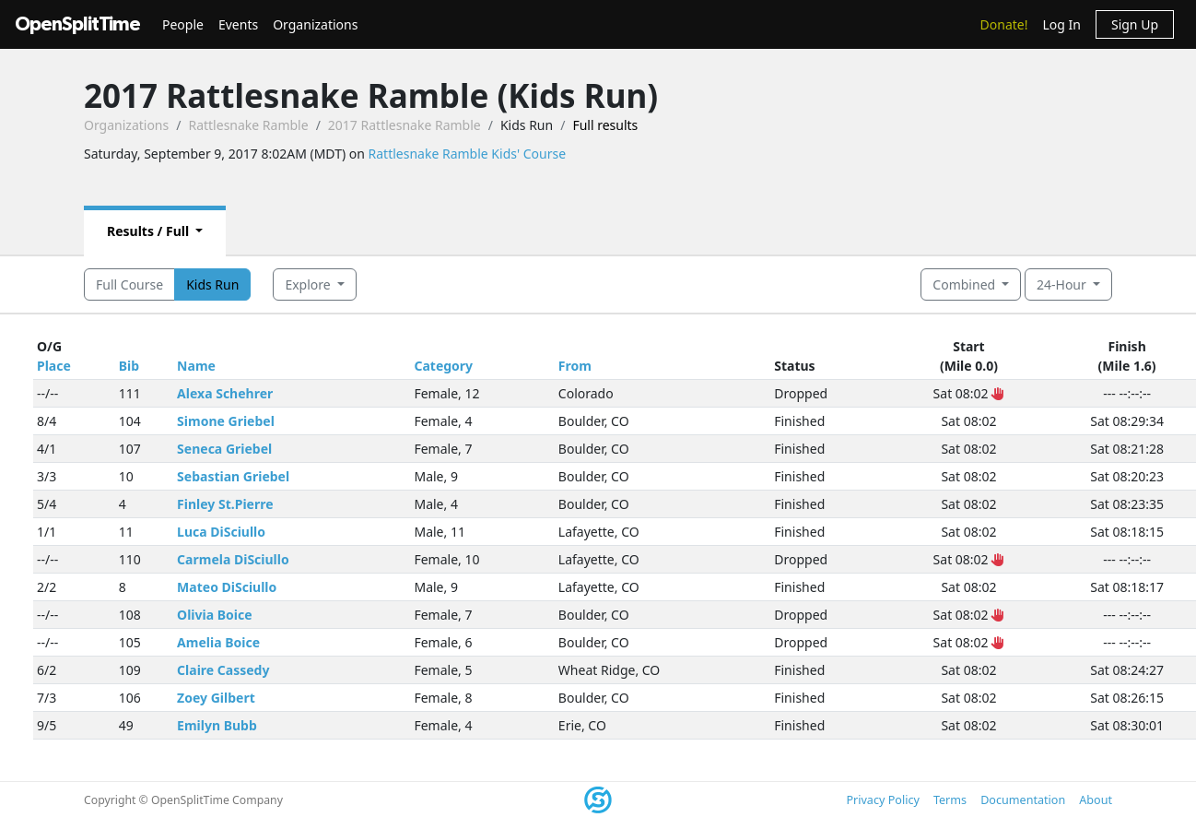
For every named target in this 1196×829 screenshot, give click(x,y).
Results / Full (150, 231)
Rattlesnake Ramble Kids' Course (468, 153)
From (575, 365)
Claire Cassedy (223, 670)
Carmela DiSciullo (233, 559)
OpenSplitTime (77, 24)
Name (196, 365)
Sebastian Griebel (233, 476)
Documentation (1022, 800)
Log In (1061, 24)
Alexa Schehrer (225, 393)
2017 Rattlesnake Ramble (404, 125)
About (1095, 800)
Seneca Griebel (224, 448)
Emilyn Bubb (217, 725)
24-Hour (1063, 284)
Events (238, 24)
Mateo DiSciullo (226, 587)
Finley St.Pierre (225, 504)
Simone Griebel (226, 421)
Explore (309, 284)
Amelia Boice (218, 642)
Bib (129, 365)
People (183, 24)
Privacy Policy (882, 800)
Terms (950, 800)
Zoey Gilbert (216, 697)
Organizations (315, 24)
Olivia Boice (214, 614)
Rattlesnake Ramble (248, 125)
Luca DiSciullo (221, 531)
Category (443, 365)
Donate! (1004, 24)
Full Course (129, 284)
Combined (965, 284)
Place (54, 365)
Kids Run (212, 284)
